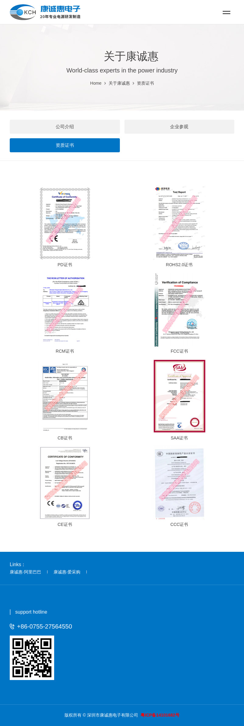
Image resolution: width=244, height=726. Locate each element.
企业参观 (179, 126)
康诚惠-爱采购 (67, 571)
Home (95, 83)
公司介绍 (65, 126)
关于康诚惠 (119, 83)
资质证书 (145, 83)
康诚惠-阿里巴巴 (25, 571)
